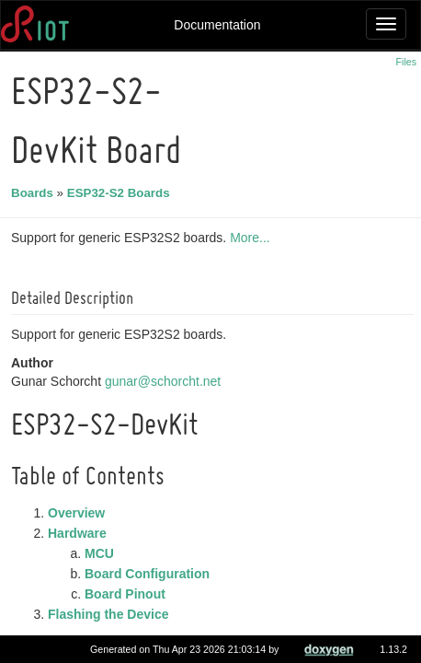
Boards (35, 193)
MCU (102, 553)
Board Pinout (127, 594)
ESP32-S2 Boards (121, 193)
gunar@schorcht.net (165, 381)
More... (253, 237)
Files (406, 61)
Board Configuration (149, 573)
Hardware (80, 533)
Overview (79, 513)
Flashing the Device (111, 614)
